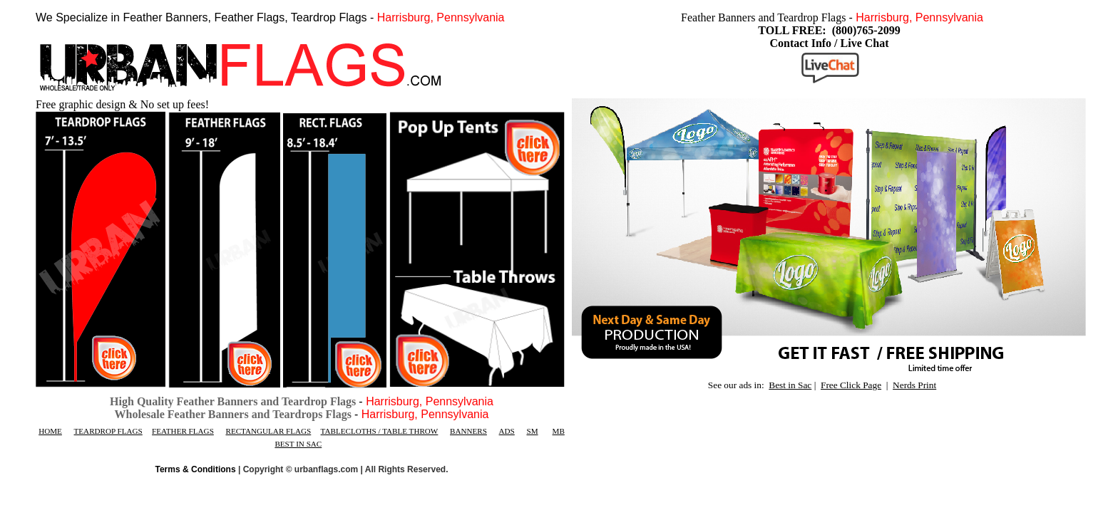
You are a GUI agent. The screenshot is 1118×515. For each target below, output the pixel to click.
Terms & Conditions (195, 469)
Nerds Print (914, 385)
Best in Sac (790, 385)
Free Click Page (851, 385)
